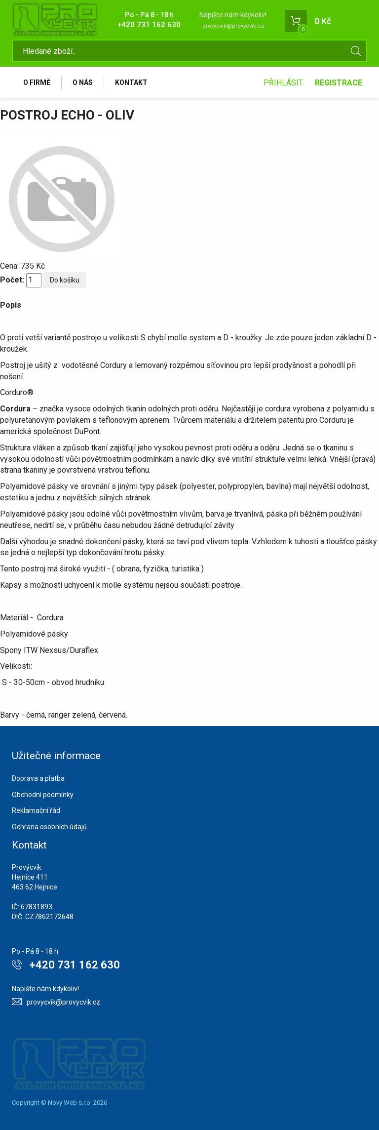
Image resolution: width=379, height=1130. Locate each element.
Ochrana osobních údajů (49, 827)
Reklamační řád (36, 810)
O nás (83, 82)
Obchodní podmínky (43, 795)
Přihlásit (283, 82)
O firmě (36, 82)
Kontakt (131, 82)
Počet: (12, 279)
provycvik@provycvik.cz (233, 26)
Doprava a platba (38, 778)
